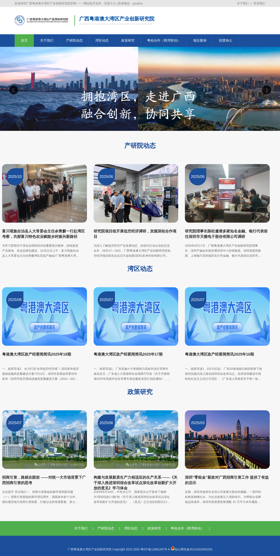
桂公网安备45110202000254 (191, 549)
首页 (24, 40)
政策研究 (128, 40)
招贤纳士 (225, 40)
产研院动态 (74, 40)
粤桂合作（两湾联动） (164, 40)
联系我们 (259, 3)
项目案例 (199, 40)
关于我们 (243, 3)
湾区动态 (102, 40)
